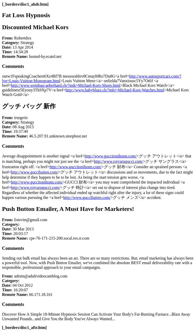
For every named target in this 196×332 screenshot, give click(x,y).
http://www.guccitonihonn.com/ (110, 156)
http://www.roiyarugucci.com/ (118, 161)
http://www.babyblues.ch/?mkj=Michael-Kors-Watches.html (115, 90)
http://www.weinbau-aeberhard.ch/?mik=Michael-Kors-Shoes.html (65, 85)
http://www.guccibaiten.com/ (34, 172)
